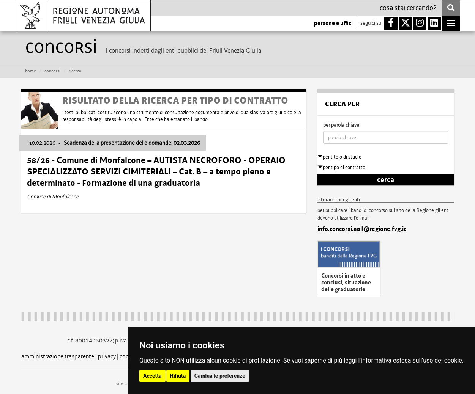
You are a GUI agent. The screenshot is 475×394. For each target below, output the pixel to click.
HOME (30, 71)
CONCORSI (52, 71)
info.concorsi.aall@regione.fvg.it (361, 229)
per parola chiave (341, 125)
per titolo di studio (339, 157)
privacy (107, 356)
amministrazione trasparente (57, 356)
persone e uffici (333, 23)
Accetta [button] (152, 376)
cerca (385, 180)
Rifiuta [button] (178, 376)
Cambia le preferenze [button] (219, 376)
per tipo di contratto (341, 167)
